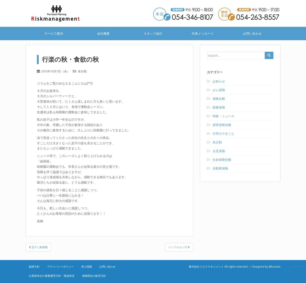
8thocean (274, 266)
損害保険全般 (221, 125)
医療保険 (218, 107)
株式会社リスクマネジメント (61, 13)
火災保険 (218, 151)
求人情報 (86, 266)
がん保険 (218, 90)
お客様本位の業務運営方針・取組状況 (51, 276)
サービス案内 (53, 33)
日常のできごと (223, 133)
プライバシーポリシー (60, 266)
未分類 (82, 71)
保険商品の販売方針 (94, 276)
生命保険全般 (221, 159)
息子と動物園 (38, 247)
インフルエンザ (179, 247)
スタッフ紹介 (153, 33)
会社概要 (103, 33)
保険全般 (218, 98)
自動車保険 (220, 168)
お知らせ (218, 81)
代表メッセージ (203, 33)
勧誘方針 (34, 266)
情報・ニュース (223, 116)
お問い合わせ (252, 33)
